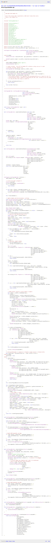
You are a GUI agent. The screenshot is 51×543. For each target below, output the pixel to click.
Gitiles (7, 541)
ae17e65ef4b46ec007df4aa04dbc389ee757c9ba (19, 5)
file (25, 10)
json (49, 541)
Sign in (48, 1)
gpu (36, 5)
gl (38, 5)
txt (46, 541)
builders (42, 5)
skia (2, 5)
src (33, 5)
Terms (13, 541)
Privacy (10, 541)
